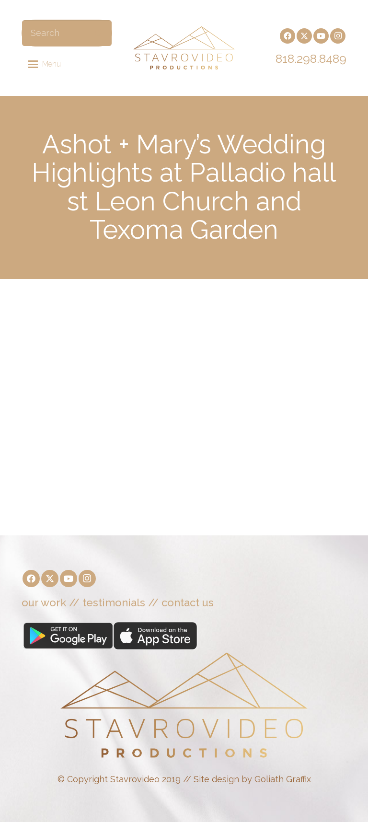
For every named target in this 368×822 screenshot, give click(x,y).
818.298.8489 (311, 58)
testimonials (113, 602)
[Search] (67, 33)
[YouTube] (321, 36)
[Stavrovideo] (183, 47)
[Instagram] (337, 36)
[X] (304, 36)
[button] (45, 64)
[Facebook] (287, 36)
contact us (187, 602)
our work (44, 602)
